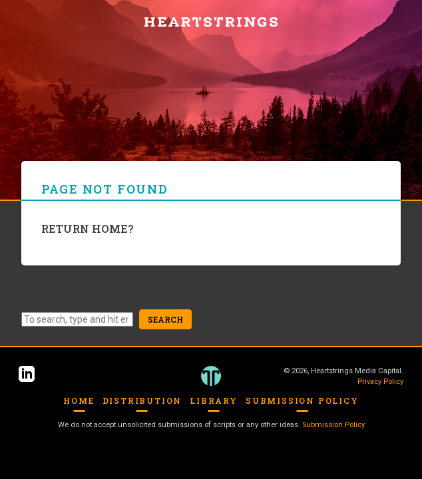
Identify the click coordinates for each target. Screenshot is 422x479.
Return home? (87, 229)
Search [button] (165, 319)
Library (214, 400)
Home (78, 400)
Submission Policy (302, 400)
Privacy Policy (380, 381)
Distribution (142, 400)
